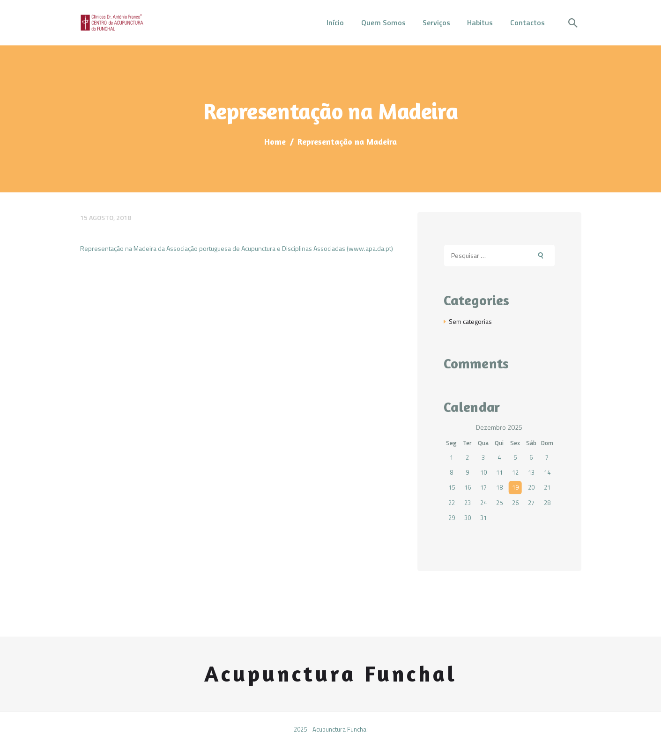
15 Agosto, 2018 (105, 217)
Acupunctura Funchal (330, 674)
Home (275, 141)
